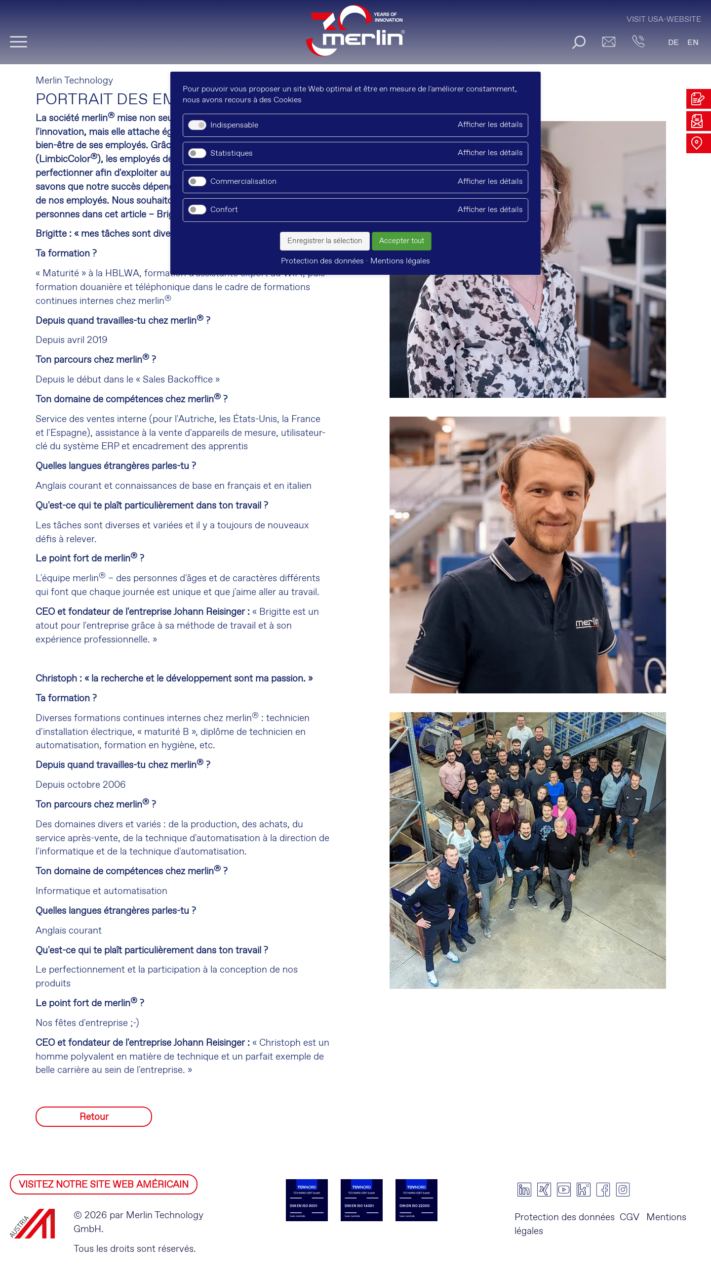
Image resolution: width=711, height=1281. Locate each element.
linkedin (524, 1189)
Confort (224, 210)
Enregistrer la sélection (324, 241)
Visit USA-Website (664, 19)
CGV (629, 1217)
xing (544, 1189)
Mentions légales (400, 261)
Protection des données (564, 1217)
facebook (603, 1189)
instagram (623, 1189)
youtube (564, 1189)
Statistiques (231, 153)
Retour (94, 1117)
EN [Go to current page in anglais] (693, 43)
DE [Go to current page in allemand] (673, 43)
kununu (583, 1189)
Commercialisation (243, 181)
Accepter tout (401, 241)
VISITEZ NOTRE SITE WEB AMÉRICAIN (104, 1185)
